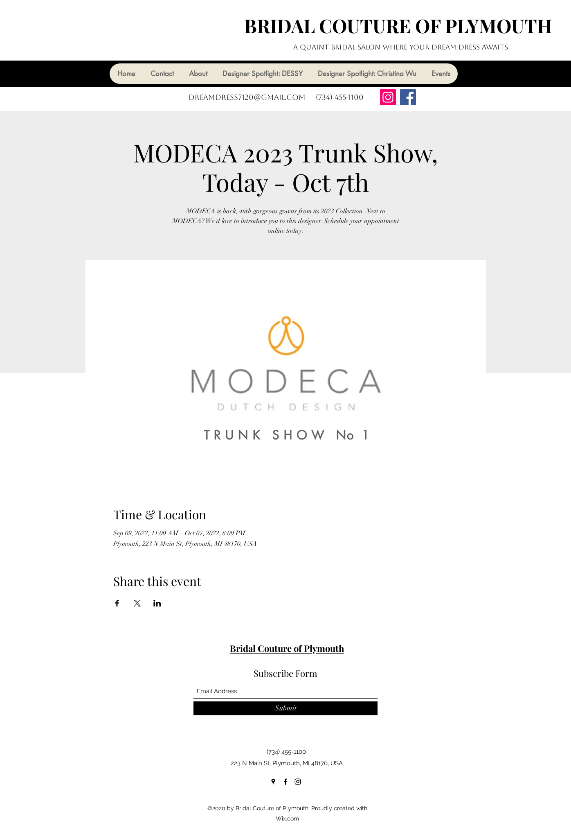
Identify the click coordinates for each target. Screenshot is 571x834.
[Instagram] (388, 97)
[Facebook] (408, 97)
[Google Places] (273, 782)
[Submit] (285, 708)
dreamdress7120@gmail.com (247, 97)
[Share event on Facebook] (117, 603)
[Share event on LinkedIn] (157, 603)
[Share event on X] (137, 603)
